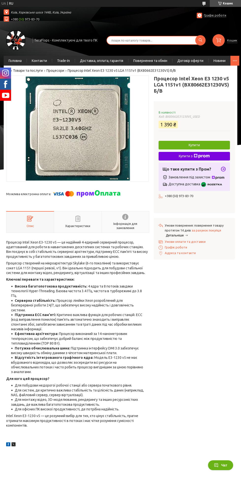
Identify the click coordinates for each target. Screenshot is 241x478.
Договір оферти (190, 60)
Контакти (39, 60)
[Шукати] (200, 40)
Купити (194, 145)
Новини (219, 60)
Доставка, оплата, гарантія (101, 60)
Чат (220, 465)
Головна (15, 60)
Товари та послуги (28, 70)
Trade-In (63, 60)
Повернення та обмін (150, 60)
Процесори (55, 70)
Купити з (194, 156)
